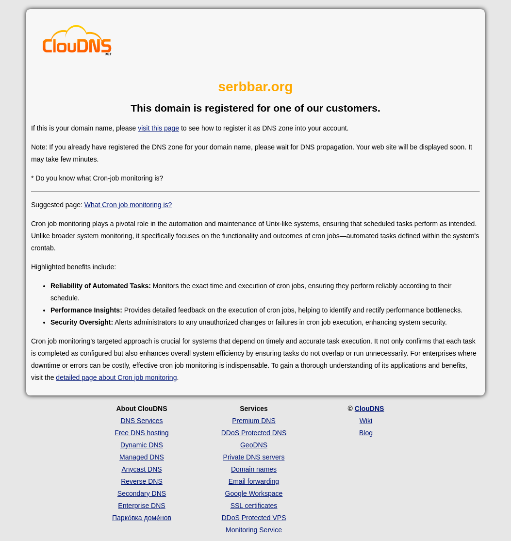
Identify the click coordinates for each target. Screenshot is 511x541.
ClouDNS (369, 408)
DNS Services (141, 421)
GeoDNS (253, 445)
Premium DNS (253, 421)
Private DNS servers (254, 457)
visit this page (158, 128)
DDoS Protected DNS (254, 433)
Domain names (254, 469)
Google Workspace (254, 493)
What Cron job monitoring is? (128, 205)
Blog (366, 433)
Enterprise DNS (141, 505)
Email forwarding (254, 481)
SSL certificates (254, 505)
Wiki (366, 421)
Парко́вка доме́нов (141, 518)
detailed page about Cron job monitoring (116, 377)
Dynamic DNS (141, 445)
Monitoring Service (254, 530)
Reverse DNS (142, 481)
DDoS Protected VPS (253, 518)
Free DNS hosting (141, 433)
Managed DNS (141, 457)
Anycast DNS (141, 469)
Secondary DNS (141, 493)
